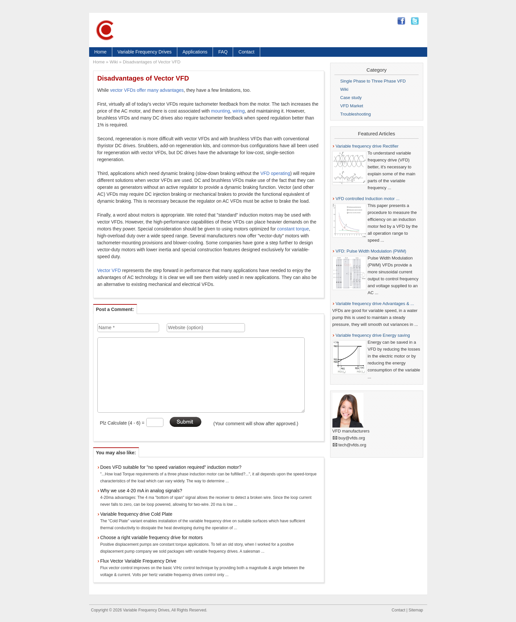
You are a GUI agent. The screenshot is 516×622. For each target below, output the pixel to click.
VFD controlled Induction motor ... (368, 198)
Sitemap (415, 610)
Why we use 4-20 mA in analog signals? (141, 490)
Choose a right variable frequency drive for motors (151, 537)
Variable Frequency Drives (145, 51)
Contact (246, 51)
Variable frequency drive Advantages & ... (375, 303)
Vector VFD (109, 270)
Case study (351, 97)
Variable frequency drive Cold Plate (136, 514)
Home (100, 51)
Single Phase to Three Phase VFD (373, 81)
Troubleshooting (355, 114)
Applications (195, 51)
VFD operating (275, 173)
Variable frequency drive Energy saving (373, 335)
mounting (220, 111)
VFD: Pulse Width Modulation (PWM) (371, 251)
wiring (239, 111)
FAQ (222, 51)
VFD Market (351, 105)
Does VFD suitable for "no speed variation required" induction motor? (171, 467)
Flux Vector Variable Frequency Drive (138, 561)
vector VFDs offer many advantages (147, 90)
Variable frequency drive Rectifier (367, 146)
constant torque (293, 228)
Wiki (114, 61)
